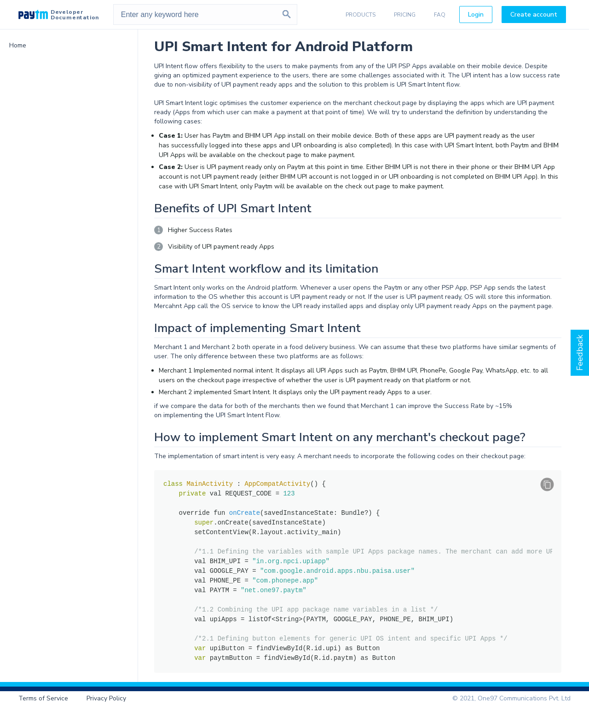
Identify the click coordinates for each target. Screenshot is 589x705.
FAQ (439, 14)
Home (17, 45)
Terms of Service (43, 698)
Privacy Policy (106, 698)
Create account (533, 14)
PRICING (405, 14)
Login (476, 14)
